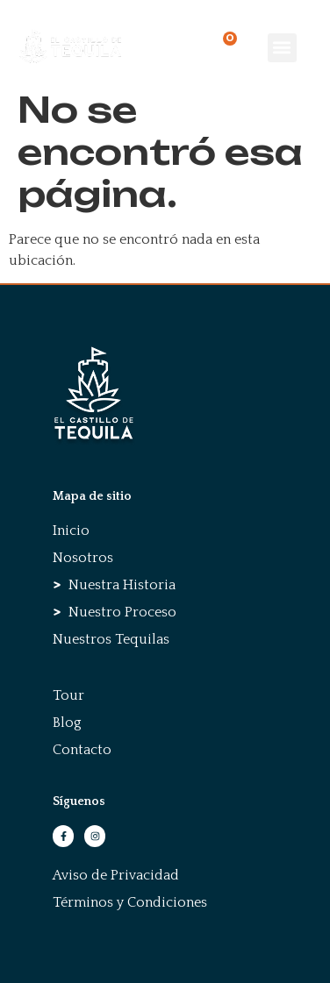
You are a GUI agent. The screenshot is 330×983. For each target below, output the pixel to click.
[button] (282, 47)
